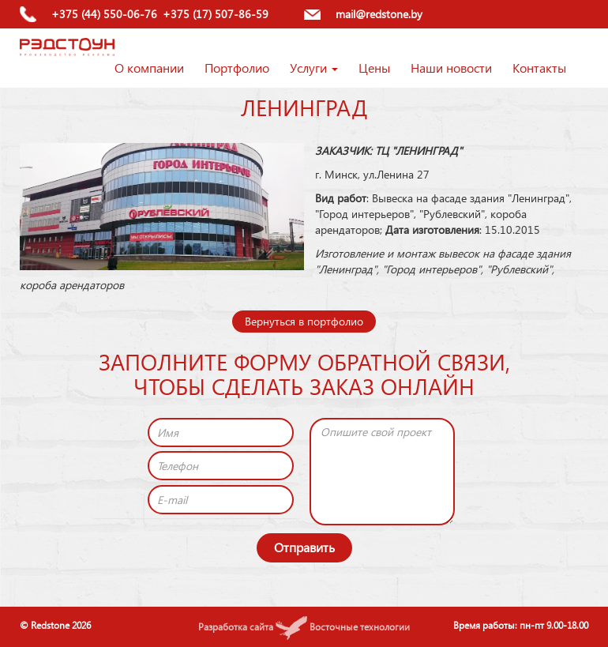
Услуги (314, 67)
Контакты (539, 67)
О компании (149, 67)
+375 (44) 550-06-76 (104, 13)
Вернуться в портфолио (304, 321)
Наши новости (451, 67)
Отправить (304, 547)
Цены (374, 67)
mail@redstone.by (379, 13)
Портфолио (237, 67)
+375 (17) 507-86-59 (215, 13)
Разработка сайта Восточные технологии (304, 627)
